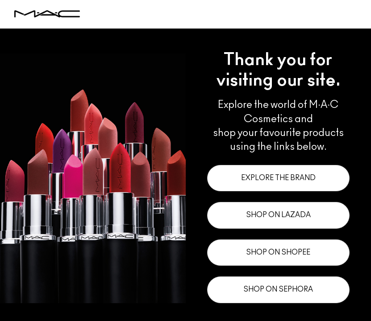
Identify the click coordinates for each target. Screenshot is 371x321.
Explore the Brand (278, 177)
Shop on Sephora (278, 289)
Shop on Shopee (278, 252)
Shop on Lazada (278, 214)
